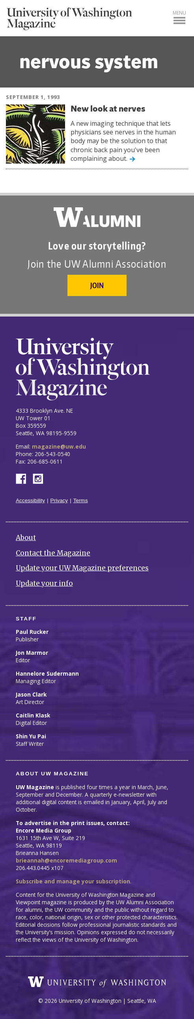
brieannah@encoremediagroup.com (66, 860)
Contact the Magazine (53, 553)
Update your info (44, 583)
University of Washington (97, 981)
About (26, 537)
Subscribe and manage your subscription (73, 881)
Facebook (24, 478)
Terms (80, 500)
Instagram (40, 478)
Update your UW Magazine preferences (82, 568)
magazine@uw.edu (59, 446)
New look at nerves (108, 109)
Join (97, 285)
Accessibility (30, 500)
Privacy (59, 500)
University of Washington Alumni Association (97, 217)
